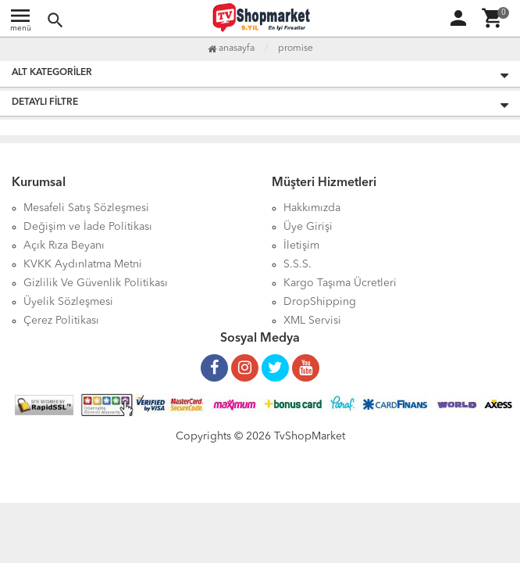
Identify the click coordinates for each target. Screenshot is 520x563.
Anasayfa (231, 48)
